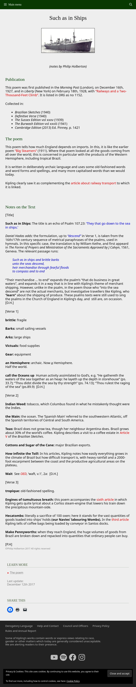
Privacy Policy (101, 626)
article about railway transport (93, 183)
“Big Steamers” (26, 151)
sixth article (105, 499)
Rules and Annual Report (20, 631)
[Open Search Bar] (130, 4)
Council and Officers (75, 626)
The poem (16, 573)
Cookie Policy (73, 681)
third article (120, 519)
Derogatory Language (19, 626)
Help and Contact (48, 626)
